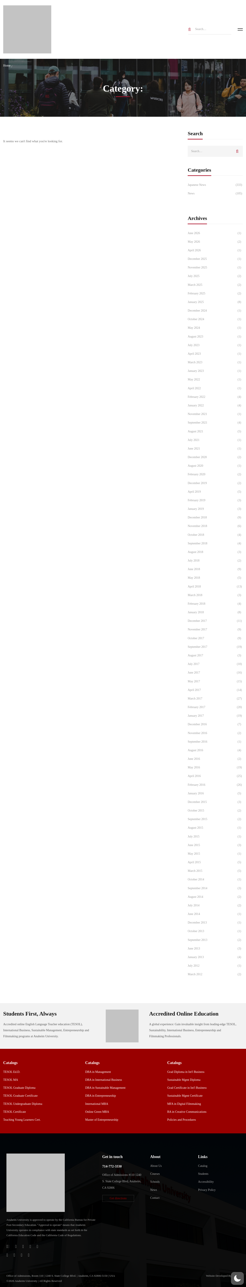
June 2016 (215, 759)
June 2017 (215, 672)
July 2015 (215, 836)
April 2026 (215, 250)
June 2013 (215, 948)
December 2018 (215, 517)
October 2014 (215, 879)
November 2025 (215, 267)
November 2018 (215, 526)
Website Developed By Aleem (223, 1275)
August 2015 (215, 828)
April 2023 (215, 354)
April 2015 (215, 862)
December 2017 (215, 621)
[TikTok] (14, 1255)
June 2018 (215, 569)
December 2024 (215, 310)
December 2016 (215, 724)
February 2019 (215, 500)
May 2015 (215, 854)
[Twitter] (37, 1246)
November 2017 (215, 629)
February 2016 (215, 785)
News (215, 193)
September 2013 (215, 940)
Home (7, 65)
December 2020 (215, 457)
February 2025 (215, 293)
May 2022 (215, 379)
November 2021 (215, 414)
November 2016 (215, 733)
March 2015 (215, 871)
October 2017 (215, 638)
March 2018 (215, 595)
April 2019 (215, 492)
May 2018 (215, 578)
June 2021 (215, 448)
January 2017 (215, 716)
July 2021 (215, 440)
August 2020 (215, 466)
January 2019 (215, 509)
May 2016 (215, 767)
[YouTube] (21, 1255)
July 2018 (215, 560)
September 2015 (215, 819)
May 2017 (215, 681)
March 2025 (215, 285)
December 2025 (215, 259)
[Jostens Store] (16, 1246)
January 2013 (215, 957)
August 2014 (215, 897)
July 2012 (215, 966)
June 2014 (215, 914)
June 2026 (215, 233)
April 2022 (215, 388)
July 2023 (215, 345)
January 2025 (215, 302)
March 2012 (215, 974)
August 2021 (215, 431)
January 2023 (215, 371)
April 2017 (215, 690)
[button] (118, 1198)
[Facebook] (30, 1246)
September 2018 (215, 543)
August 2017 (215, 655)
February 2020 (215, 474)
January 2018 (215, 612)
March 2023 (215, 362)
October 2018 (215, 535)
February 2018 (215, 604)
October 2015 (215, 810)
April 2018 (215, 586)
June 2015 (215, 845)
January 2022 (215, 405)
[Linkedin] (28, 1255)
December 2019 (215, 483)
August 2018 (215, 552)
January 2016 (215, 793)
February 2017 (215, 707)
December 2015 (215, 802)
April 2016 (215, 776)
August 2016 (215, 750)
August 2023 (215, 336)
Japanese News (215, 185)
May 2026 (215, 242)
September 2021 (215, 422)
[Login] (8, 1246)
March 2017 (215, 698)
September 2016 (215, 742)
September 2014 (215, 888)
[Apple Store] (23, 1246)
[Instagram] (7, 1255)
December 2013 (215, 922)
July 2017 (215, 664)
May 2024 (215, 328)
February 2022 (215, 397)
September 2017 (215, 647)
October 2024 (215, 319)
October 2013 (215, 931)
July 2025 (215, 276)
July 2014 (215, 905)
